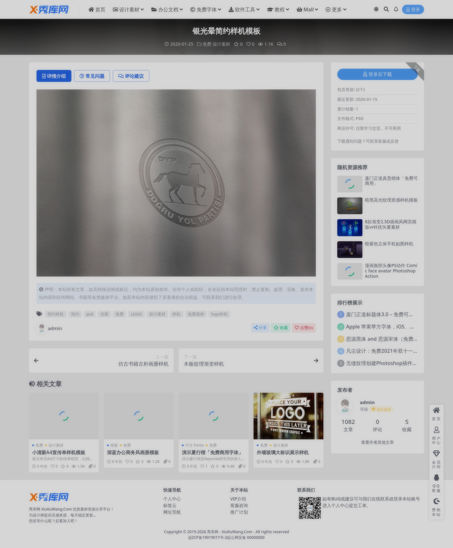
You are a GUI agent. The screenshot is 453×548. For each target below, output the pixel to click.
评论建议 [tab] (131, 76)
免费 (207, 44)
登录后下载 (377, 74)
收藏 (281, 327)
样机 (176, 314)
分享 (260, 327)
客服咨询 (239, 505)
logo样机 (219, 314)
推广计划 (239, 512)
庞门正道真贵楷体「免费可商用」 (391, 180)
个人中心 (172, 499)
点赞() (304, 327)
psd (89, 314)
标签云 (169, 505)
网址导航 (172, 512)
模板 (114, 445)
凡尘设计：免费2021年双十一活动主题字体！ (397, 350)
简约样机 (56, 314)
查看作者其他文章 (377, 442)
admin (49, 328)
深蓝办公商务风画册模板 (133, 452)
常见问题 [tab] (92, 76)
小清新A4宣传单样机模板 (58, 452)
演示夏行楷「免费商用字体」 (212, 452)
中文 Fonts (194, 445)
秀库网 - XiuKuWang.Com (230, 531)
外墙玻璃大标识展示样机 (283, 452)
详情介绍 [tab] (54, 76)
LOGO (136, 314)
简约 (75, 314)
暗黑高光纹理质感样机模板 (391, 200)
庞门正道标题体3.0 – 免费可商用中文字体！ (395, 314)
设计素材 (221, 44)
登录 (413, 9)
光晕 (104, 314)
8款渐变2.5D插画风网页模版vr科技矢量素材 (391, 224)
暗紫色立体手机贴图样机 (389, 244)
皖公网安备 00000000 (246, 537)
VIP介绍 (238, 499)
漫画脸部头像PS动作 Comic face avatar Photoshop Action (391, 270)
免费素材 (196, 314)
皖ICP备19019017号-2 (207, 537)
